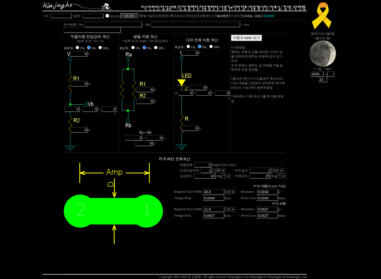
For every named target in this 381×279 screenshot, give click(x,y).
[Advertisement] (323, 168)
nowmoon (323, 58)
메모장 (192, 16)
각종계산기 (207, 16)
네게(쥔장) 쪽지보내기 (170, 16)
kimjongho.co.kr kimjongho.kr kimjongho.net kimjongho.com (267, 277)
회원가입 (146, 16)
